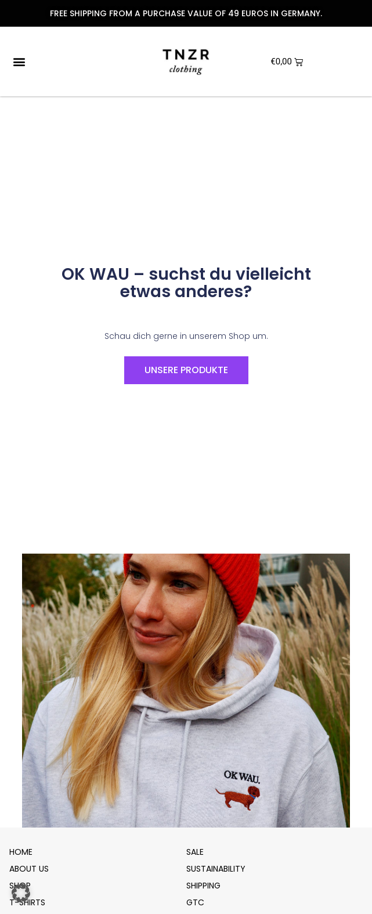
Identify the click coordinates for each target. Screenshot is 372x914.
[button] (18, 61)
